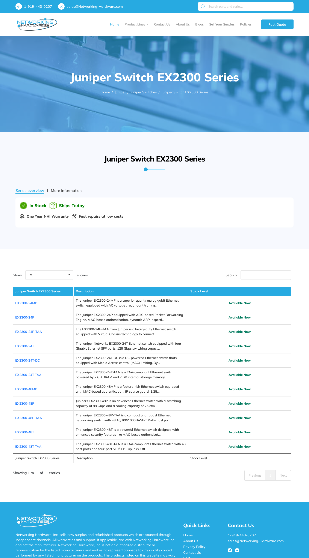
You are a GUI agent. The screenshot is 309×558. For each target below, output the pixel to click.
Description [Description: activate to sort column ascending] (70, 294)
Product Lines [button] (135, 24)
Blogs (199, 24)
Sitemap (190, 525)
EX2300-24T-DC (27, 348)
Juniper (120, 92)
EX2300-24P (24, 317)
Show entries (50, 275)
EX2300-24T (24, 339)
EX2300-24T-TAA (28, 358)
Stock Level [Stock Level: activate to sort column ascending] (271, 294)
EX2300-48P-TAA (28, 386)
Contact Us (162, 24)
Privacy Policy (194, 508)
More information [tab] (66, 191)
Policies (245, 24)
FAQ (186, 520)
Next (283, 437)
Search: (258, 275)
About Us (183, 24)
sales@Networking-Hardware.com (95, 6)
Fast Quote (277, 24)
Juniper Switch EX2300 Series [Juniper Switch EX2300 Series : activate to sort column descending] (32, 293)
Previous (254, 437)
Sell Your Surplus (222, 24)
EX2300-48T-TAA (28, 405)
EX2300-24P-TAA (28, 329)
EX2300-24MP (26, 305)
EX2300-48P (24, 377)
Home (114, 24)
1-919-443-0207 (38, 6)
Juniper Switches (143, 92)
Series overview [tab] (29, 191)
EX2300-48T (24, 396)
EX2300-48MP (26, 367)
